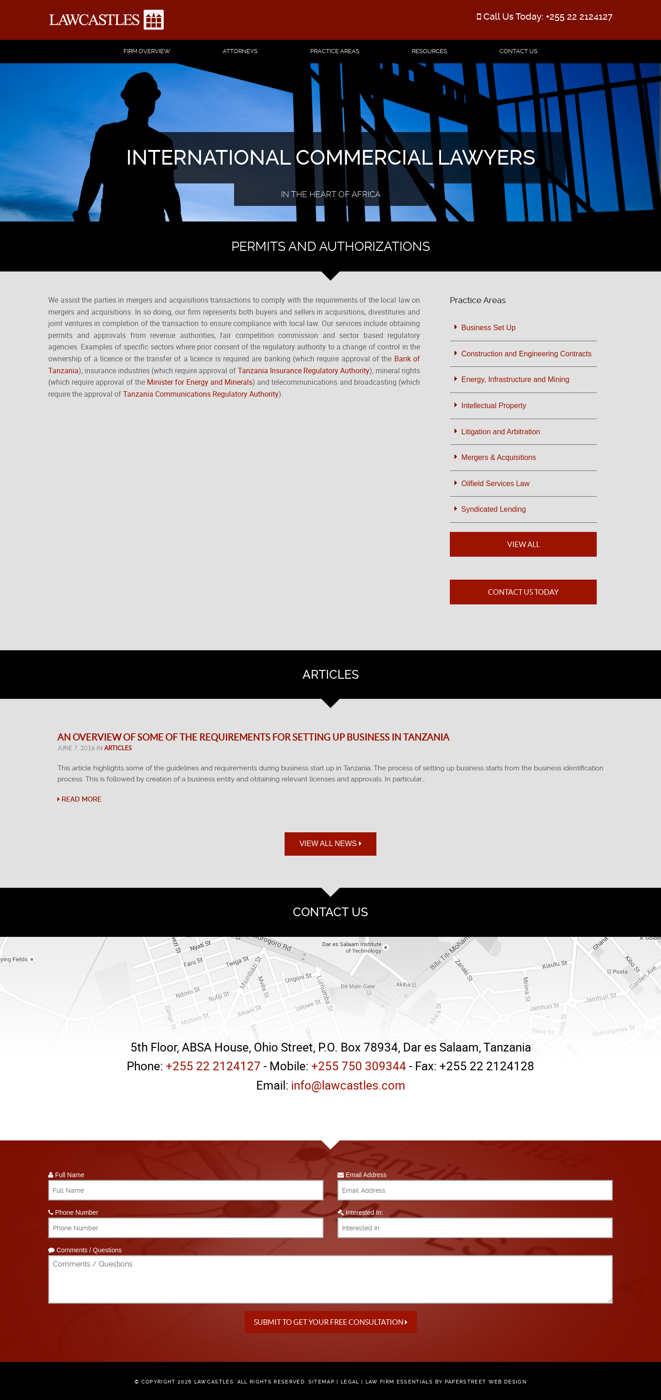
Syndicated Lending (493, 509)
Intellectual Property (493, 405)
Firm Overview (146, 51)
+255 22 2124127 (579, 16)
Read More (79, 799)
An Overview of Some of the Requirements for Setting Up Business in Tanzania (253, 737)
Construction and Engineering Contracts (526, 354)
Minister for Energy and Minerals (199, 382)
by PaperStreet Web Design (481, 1382)
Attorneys (240, 51)
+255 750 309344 (358, 1066)
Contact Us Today (523, 592)
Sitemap (321, 1382)
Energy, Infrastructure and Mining (515, 379)
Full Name (66, 1175)
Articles (118, 748)
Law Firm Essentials (399, 1382)
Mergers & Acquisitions (498, 457)
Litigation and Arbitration (500, 432)
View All (523, 544)
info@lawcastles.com (348, 1085)
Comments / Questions (85, 1250)
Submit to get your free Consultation (331, 1322)
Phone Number (73, 1212)
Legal (350, 1382)
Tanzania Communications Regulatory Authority (201, 394)
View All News (330, 843)
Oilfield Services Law (495, 483)
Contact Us (518, 51)
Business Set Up (488, 328)
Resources (429, 51)
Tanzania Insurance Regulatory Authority (304, 370)
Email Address (362, 1175)
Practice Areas (334, 51)
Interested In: (360, 1212)
